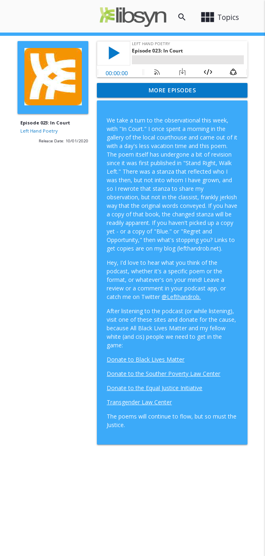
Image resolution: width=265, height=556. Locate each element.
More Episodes (172, 90)
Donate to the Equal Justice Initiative (154, 388)
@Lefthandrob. (181, 297)
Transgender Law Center (139, 402)
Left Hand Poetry (39, 131)
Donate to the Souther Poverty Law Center (163, 373)
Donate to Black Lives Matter (145, 359)
